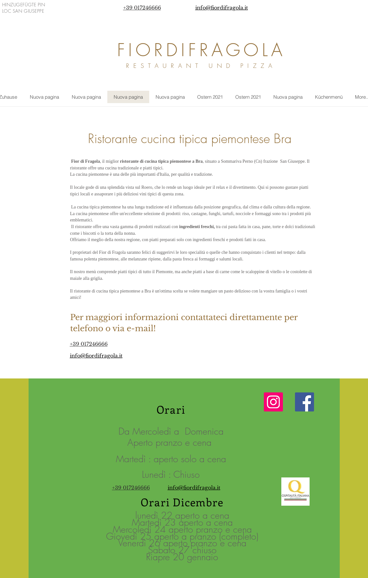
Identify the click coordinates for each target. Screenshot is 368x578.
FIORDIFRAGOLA (201, 50)
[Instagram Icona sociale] (273, 401)
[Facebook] (304, 401)
